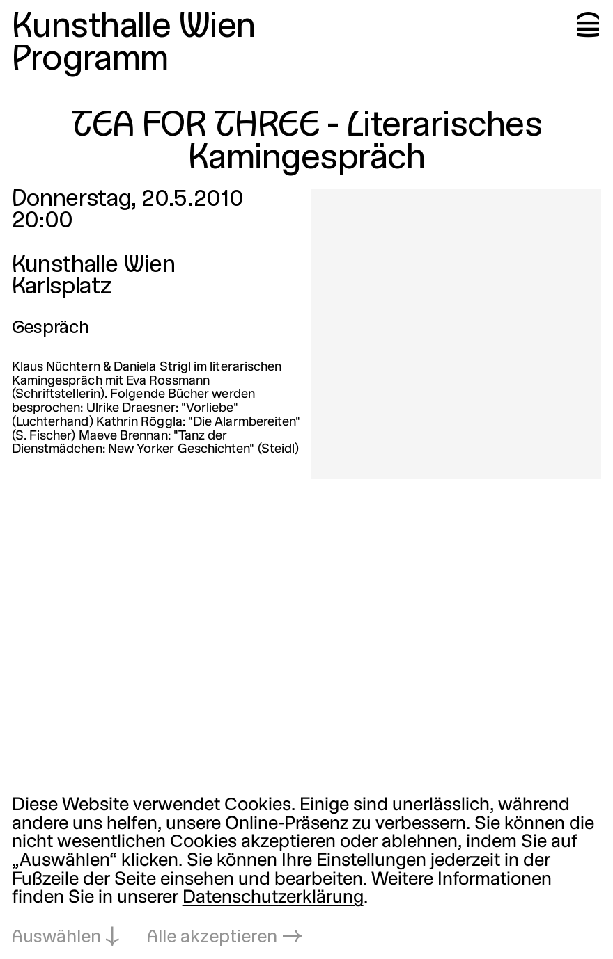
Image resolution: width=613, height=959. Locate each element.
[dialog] (306, 872)
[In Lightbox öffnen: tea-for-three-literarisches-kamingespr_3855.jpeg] (456, 334)
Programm (90, 60)
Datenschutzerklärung (273, 898)
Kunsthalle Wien (134, 28)
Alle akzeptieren (212, 938)
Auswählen (56, 938)
